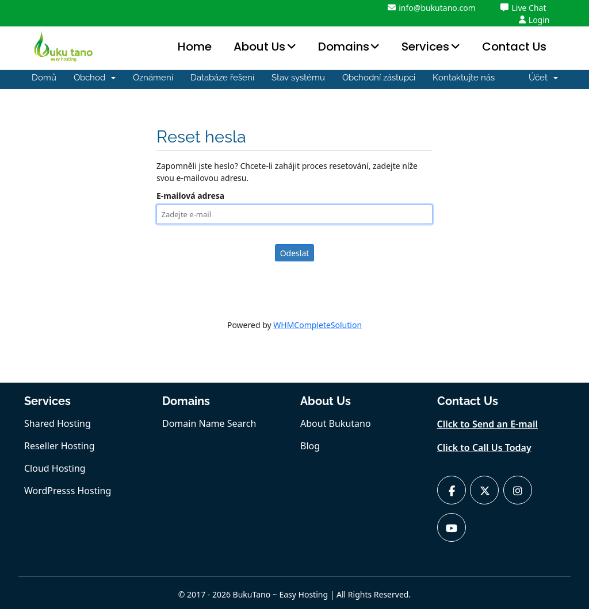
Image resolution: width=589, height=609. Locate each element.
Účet (543, 77)
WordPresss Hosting (67, 490)
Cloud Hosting (55, 468)
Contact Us (514, 46)
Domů (44, 77)
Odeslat (294, 253)
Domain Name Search (209, 423)
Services (425, 46)
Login (534, 20)
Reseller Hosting (59, 446)
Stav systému (298, 77)
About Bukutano (335, 423)
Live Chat (523, 7)
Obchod (95, 77)
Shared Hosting (57, 423)
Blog (310, 446)
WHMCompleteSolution (317, 324)
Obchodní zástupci (378, 77)
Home (195, 46)
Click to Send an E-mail (487, 424)
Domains (343, 46)
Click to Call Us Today (484, 447)
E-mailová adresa (190, 195)
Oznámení (153, 77)
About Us (259, 46)
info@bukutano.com (432, 7)
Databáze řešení (222, 77)
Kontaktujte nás (464, 77)
